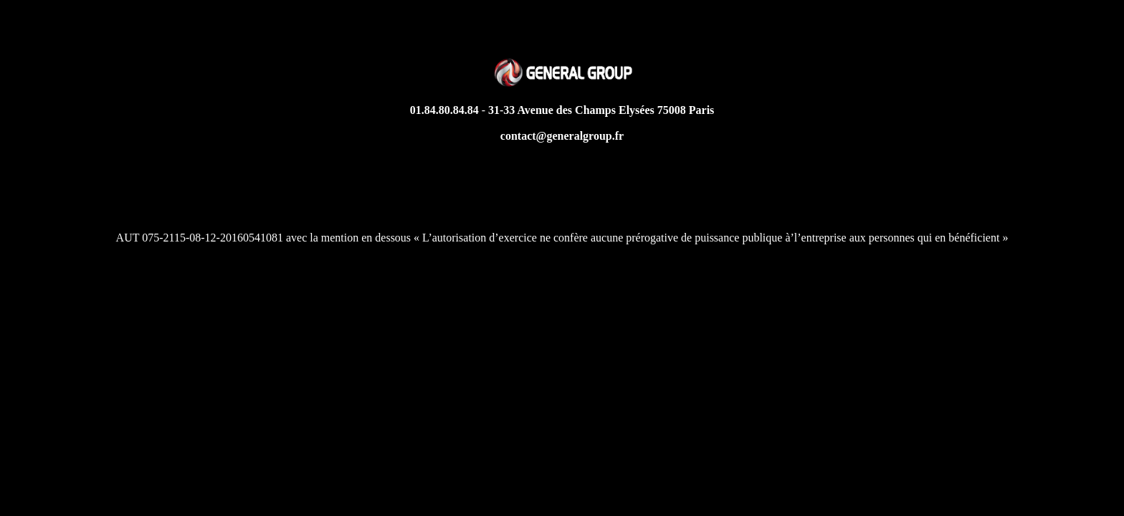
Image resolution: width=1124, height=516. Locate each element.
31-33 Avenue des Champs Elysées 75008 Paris (601, 110)
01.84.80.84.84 (444, 110)
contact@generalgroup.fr (562, 136)
